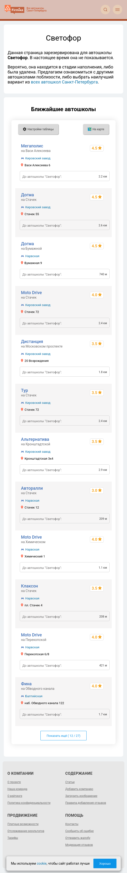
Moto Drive (31, 292)
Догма (27, 194)
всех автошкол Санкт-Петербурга (64, 81)
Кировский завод (37, 158)
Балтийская (33, 696)
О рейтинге (14, 796)
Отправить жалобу (77, 838)
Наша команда (17, 789)
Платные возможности (23, 824)
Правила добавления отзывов (85, 803)
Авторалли (32, 488)
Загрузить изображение (81, 796)
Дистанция (32, 341)
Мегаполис (32, 145)
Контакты (71, 824)
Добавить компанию (79, 789)
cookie (41, 863)
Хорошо (105, 863)
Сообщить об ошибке (79, 831)
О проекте (14, 782)
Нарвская (32, 256)
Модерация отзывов (79, 845)
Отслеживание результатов (25, 831)
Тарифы (12, 838)
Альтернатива (35, 439)
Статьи (70, 782)
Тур (24, 390)
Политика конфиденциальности (28, 803)
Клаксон (29, 585)
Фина (26, 683)
